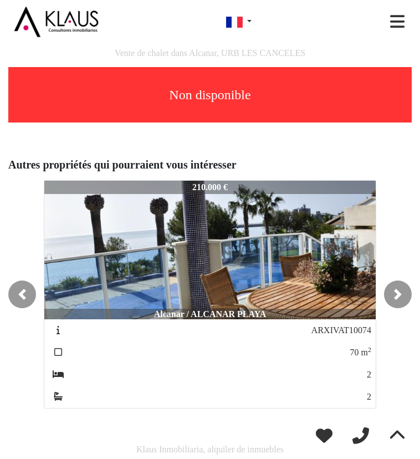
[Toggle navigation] (397, 21)
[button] (22, 294)
